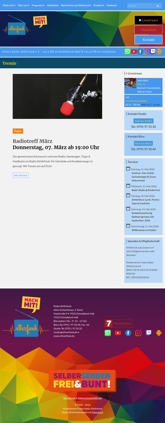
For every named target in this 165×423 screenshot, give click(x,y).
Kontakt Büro (136, 136)
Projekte (97, 5)
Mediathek (53, 5)
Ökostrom (97, 412)
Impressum (69, 397)
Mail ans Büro (143, 143)
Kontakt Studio (137, 113)
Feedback (112, 5)
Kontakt (148, 40)
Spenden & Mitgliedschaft (144, 241)
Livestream (148, 20)
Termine (133, 162)
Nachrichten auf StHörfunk (75, 5)
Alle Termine (20, 175)
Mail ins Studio (143, 120)
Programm (37, 5)
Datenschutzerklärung (90, 397)
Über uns (22, 5)
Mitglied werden (140, 251)
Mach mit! (8, 5)
